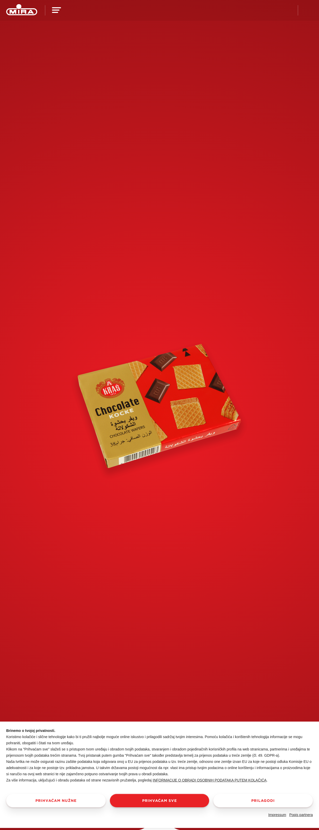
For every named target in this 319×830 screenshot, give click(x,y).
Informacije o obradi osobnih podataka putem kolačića (210, 780)
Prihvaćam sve (159, 800)
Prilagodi (263, 800)
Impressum (277, 815)
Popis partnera (301, 815)
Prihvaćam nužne (56, 800)
